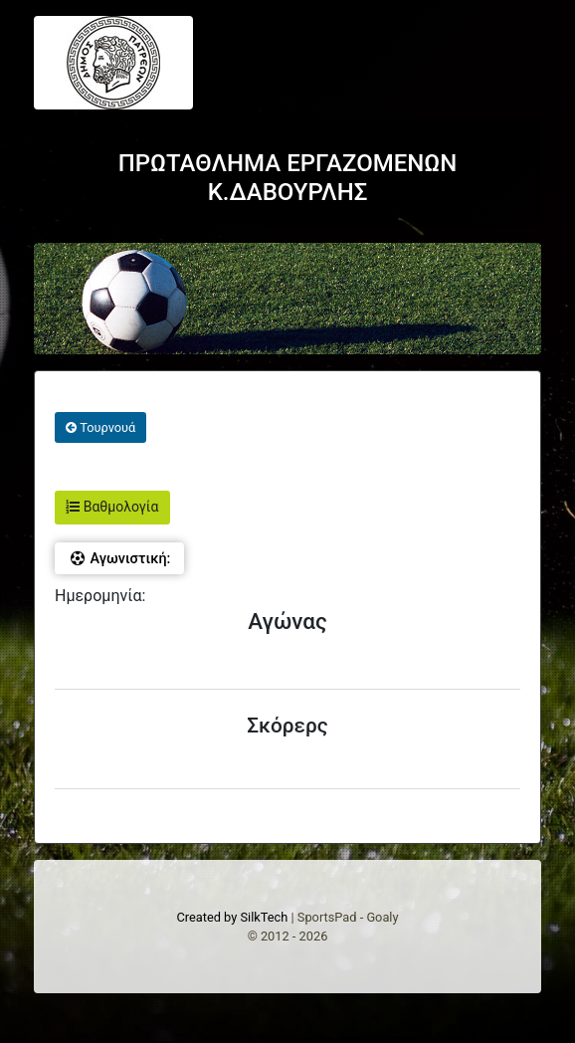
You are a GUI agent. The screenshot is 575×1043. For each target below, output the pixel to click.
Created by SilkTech (232, 917)
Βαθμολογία (112, 507)
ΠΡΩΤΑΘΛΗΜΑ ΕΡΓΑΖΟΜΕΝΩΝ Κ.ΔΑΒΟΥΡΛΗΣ (288, 177)
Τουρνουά (100, 427)
